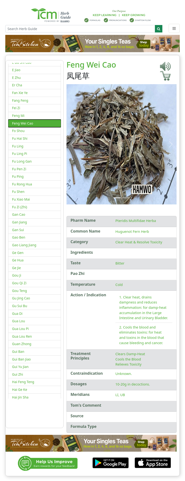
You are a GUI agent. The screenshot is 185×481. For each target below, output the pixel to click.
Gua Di (17, 313)
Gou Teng (19, 290)
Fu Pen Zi (19, 169)
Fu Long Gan (22, 161)
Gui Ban (18, 351)
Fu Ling (17, 146)
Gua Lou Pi (20, 328)
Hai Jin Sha (20, 397)
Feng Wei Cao (22, 123)
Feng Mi (18, 115)
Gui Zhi (17, 374)
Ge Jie (16, 268)
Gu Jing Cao (21, 298)
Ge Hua (18, 260)
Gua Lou (18, 321)
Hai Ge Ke (19, 389)
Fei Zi (16, 108)
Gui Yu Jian (20, 366)
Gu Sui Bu (19, 306)
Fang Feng (20, 100)
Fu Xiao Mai (21, 199)
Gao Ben (18, 237)
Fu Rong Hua (22, 184)
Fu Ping (18, 176)
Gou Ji (16, 275)
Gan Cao (18, 214)
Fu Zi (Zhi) (19, 207)
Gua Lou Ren (22, 336)
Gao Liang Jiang (24, 245)
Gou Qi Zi (19, 283)
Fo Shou (18, 130)
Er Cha (17, 85)
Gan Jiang (19, 222)
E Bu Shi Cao (21, 62)
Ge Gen (18, 252)
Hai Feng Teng (23, 382)
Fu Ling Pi (19, 153)
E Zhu (16, 77)
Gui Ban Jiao (21, 359)
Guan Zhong (21, 344)
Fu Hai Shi (19, 138)
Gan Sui (18, 230)
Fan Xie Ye (20, 92)
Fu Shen (18, 191)
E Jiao (16, 70)
